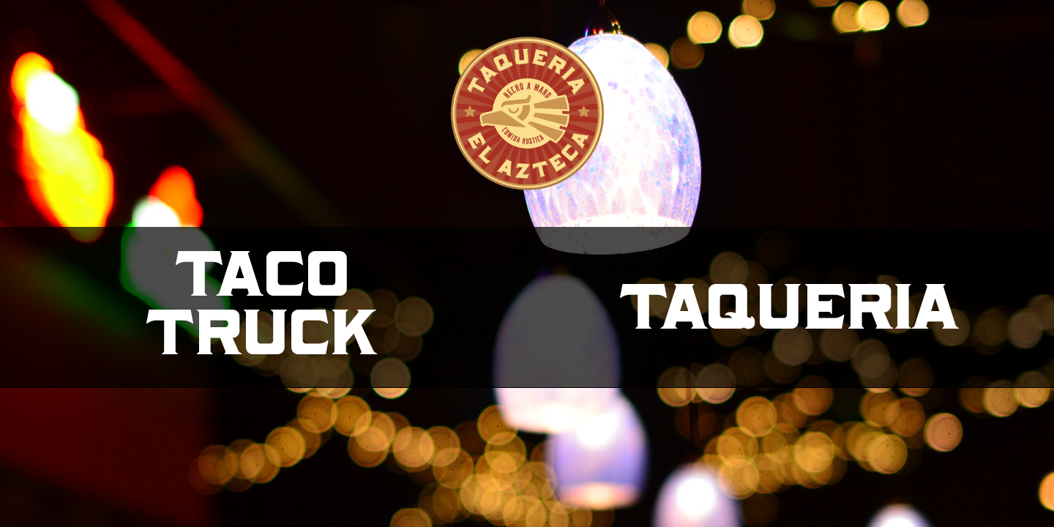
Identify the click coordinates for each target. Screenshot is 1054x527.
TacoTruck (263, 303)
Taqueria (791, 307)
